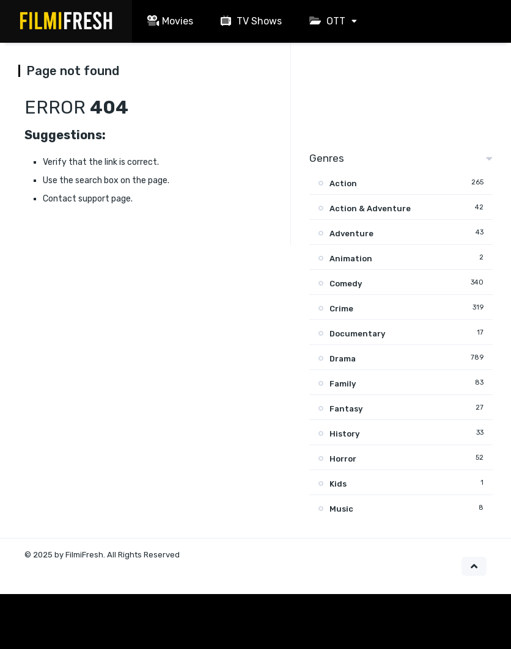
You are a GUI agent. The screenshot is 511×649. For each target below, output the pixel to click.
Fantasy (345, 408)
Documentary (357, 333)
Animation (350, 258)
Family (342, 383)
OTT (325, 21)
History (344, 433)
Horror (342, 458)
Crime (341, 308)
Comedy (345, 283)
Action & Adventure (370, 208)
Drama (342, 358)
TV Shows (250, 21)
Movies (168, 21)
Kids (338, 483)
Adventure (351, 233)
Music (341, 508)
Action (343, 183)
